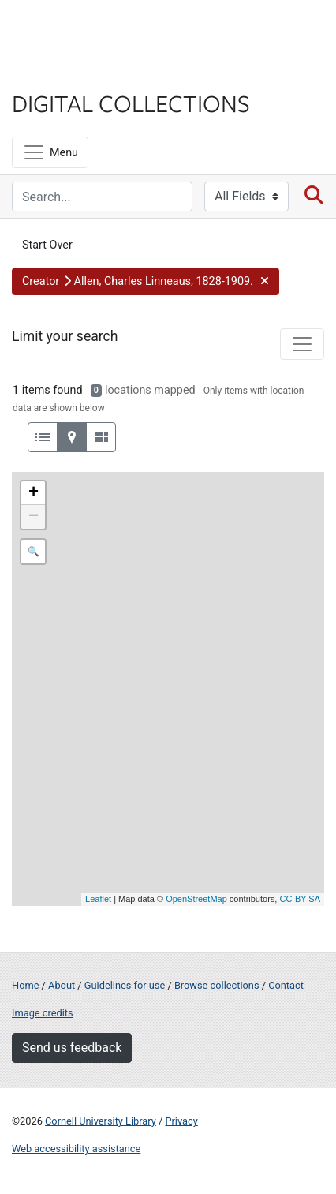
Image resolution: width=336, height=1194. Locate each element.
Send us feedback (71, 1047)
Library (59, 72)
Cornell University (91, 30)
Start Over (47, 245)
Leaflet (98, 899)
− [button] (33, 517)
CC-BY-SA (299, 899)
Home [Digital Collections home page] (25, 985)
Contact (286, 985)
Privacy (181, 1121)
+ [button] (33, 493)
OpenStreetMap (196, 899)
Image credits (42, 1013)
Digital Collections (131, 102)
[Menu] (50, 152)
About (61, 985)
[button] (145, 282)
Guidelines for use (124, 985)
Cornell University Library (100, 1121)
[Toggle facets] (302, 344)
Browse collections (216, 985)
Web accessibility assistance (76, 1149)
